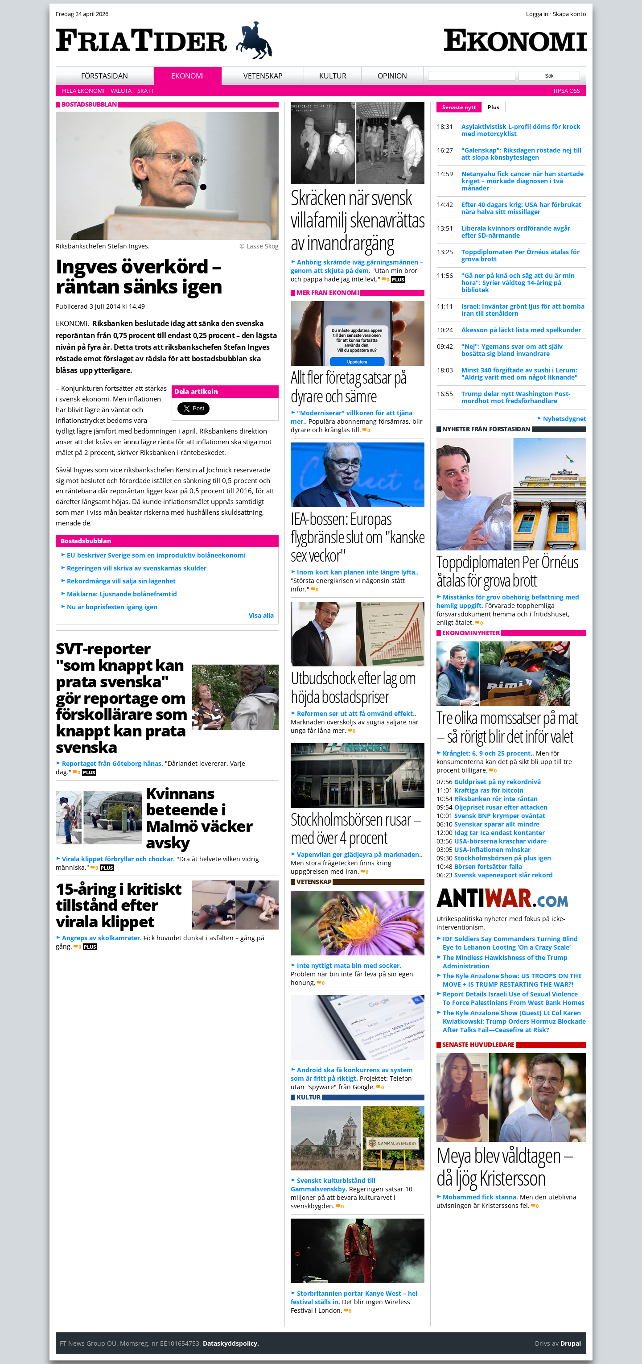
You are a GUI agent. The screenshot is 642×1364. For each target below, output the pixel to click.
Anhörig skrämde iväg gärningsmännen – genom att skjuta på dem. (357, 266)
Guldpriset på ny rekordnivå (497, 781)
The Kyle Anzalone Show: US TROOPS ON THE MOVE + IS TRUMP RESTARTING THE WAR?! (512, 979)
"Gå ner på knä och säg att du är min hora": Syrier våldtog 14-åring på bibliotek (518, 282)
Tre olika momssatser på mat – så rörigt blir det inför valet (507, 726)
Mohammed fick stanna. (480, 1197)
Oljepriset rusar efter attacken (500, 807)
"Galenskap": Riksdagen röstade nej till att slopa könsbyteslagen (521, 153)
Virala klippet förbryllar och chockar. (118, 859)
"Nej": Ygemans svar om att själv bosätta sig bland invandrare (512, 350)
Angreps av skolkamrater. (102, 938)
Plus (493, 107)
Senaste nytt (462, 106)
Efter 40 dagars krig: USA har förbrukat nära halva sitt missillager (521, 208)
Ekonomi (187, 76)
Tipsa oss (566, 91)
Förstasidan (104, 76)
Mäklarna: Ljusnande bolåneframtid (122, 594)
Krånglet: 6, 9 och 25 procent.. (488, 753)
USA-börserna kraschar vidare (500, 841)
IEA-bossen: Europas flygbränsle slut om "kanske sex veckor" (357, 536)
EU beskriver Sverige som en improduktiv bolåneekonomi (156, 555)
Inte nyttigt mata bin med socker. (349, 965)
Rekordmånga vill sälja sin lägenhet (121, 581)
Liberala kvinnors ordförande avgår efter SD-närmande (515, 232)
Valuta (121, 91)
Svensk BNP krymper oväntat (499, 815)
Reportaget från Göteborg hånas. (112, 763)
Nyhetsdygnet (564, 418)
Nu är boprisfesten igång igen (112, 607)
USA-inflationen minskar (492, 849)
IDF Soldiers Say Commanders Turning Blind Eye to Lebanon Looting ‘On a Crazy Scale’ (510, 942)
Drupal (570, 1343)
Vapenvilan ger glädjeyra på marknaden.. (360, 854)
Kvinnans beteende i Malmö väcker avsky (199, 817)
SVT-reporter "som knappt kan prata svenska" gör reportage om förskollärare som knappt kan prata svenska (121, 697)
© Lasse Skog (259, 246)
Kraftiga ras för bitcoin (488, 790)
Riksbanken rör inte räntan (496, 798)
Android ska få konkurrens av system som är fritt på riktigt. (352, 1074)
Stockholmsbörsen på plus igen (502, 858)
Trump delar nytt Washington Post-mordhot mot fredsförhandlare (516, 397)
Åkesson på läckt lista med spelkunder (521, 330)
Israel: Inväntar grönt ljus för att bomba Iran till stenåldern (522, 310)
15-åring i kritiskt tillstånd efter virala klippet (118, 905)
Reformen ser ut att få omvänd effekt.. (356, 713)
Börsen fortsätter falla (488, 866)
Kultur (332, 76)
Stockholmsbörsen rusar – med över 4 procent (356, 828)
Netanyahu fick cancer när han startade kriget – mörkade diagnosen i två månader (522, 180)
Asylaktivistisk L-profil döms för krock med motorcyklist (520, 130)
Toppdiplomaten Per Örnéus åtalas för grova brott (520, 255)
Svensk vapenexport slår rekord (503, 875)
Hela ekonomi (83, 91)
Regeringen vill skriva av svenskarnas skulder (136, 568)
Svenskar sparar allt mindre (496, 824)
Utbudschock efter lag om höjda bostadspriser (353, 686)
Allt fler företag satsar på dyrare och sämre (349, 386)
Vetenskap (263, 76)
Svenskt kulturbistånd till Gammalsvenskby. (333, 1184)
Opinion (392, 76)
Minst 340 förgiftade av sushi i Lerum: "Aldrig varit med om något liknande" (519, 373)
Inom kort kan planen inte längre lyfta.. (358, 572)
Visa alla (261, 615)
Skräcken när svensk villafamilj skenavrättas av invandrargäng (357, 219)
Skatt (145, 91)
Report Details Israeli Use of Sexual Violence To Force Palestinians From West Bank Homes (513, 998)
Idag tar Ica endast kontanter (499, 832)
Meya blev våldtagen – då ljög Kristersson (504, 1166)
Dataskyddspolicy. (231, 1343)
